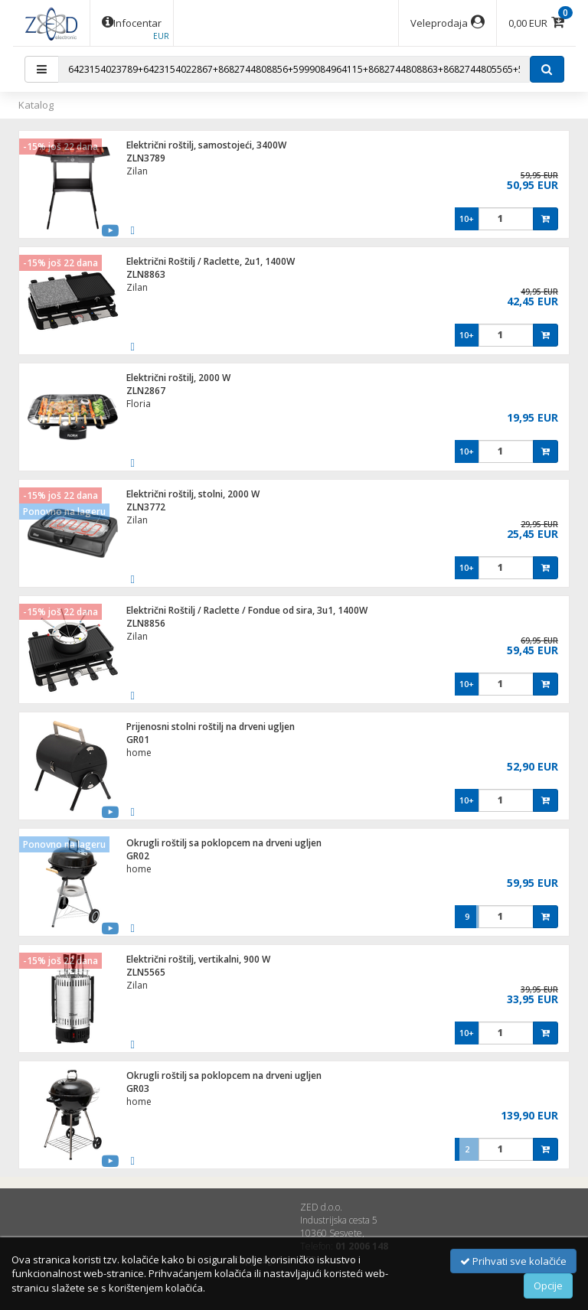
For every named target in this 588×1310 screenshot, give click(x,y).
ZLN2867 (145, 390)
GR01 (137, 739)
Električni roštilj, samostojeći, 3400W (206, 145)
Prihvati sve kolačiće (513, 1261)
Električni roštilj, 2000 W (178, 377)
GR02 (137, 855)
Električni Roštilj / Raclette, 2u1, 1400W (210, 261)
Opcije (548, 1285)
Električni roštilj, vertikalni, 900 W (198, 959)
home (139, 752)
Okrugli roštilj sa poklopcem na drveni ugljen (224, 842)
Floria (138, 403)
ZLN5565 (145, 972)
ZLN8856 (145, 623)
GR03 (137, 1088)
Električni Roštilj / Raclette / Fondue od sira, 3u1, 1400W (247, 610)
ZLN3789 (145, 158)
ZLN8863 (145, 274)
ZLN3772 (145, 506)
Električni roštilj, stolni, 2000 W (193, 493)
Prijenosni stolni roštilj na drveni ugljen (210, 726)
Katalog (36, 105)
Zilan (137, 171)
